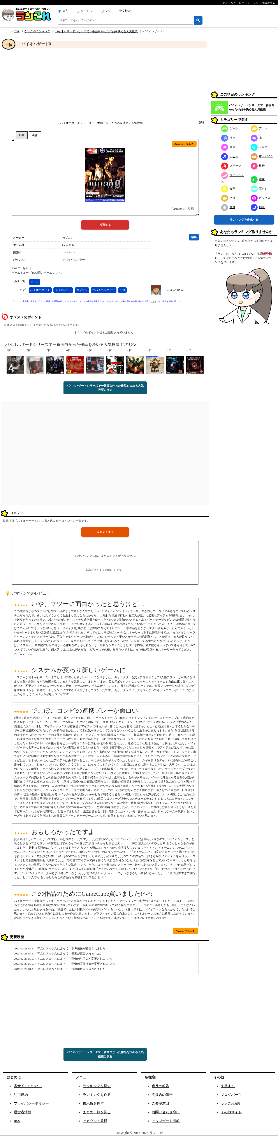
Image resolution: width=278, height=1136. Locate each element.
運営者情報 (22, 1112)
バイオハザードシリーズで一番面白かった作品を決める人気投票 (96, 31)
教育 (228, 207)
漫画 (228, 137)
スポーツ (231, 165)
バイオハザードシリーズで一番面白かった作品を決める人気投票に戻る (105, 388)
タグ (108, 10)
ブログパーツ (231, 1095)
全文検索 (125, 10)
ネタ (228, 197)
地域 (258, 207)
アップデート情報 (166, 1121)
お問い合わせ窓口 (166, 1112)
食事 (228, 188)
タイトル (86, 10)
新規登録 (266, 253)
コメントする (105, 532)
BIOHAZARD (63, 290)
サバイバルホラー (103, 290)
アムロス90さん (174, 290)
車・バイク (262, 156)
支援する (228, 1086)
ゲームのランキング (37, 31)
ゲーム (34, 282)
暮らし (259, 188)
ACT (122, 290)
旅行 (258, 165)
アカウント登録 (95, 1121)
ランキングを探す (97, 1086)
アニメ (259, 128)
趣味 (258, 179)
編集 (194, 237)
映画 (228, 147)
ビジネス (261, 197)
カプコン (82, 290)
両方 (65, 10)
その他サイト (231, 1112)
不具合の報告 (162, 1095)
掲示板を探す (93, 1103)
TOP (16, 31)
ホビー (229, 156)
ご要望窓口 (160, 1103)
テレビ (259, 147)
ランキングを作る (97, 1095)
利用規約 (21, 1095)
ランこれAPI (230, 1103)
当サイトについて (28, 1086)
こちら (154, 301)
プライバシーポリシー (31, 1103)
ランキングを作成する (244, 219)
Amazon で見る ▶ (184, 143)
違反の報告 (160, 1086)
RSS (17, 1121)
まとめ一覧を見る (97, 1112)
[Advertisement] (105, 84)
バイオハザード (40, 290)
